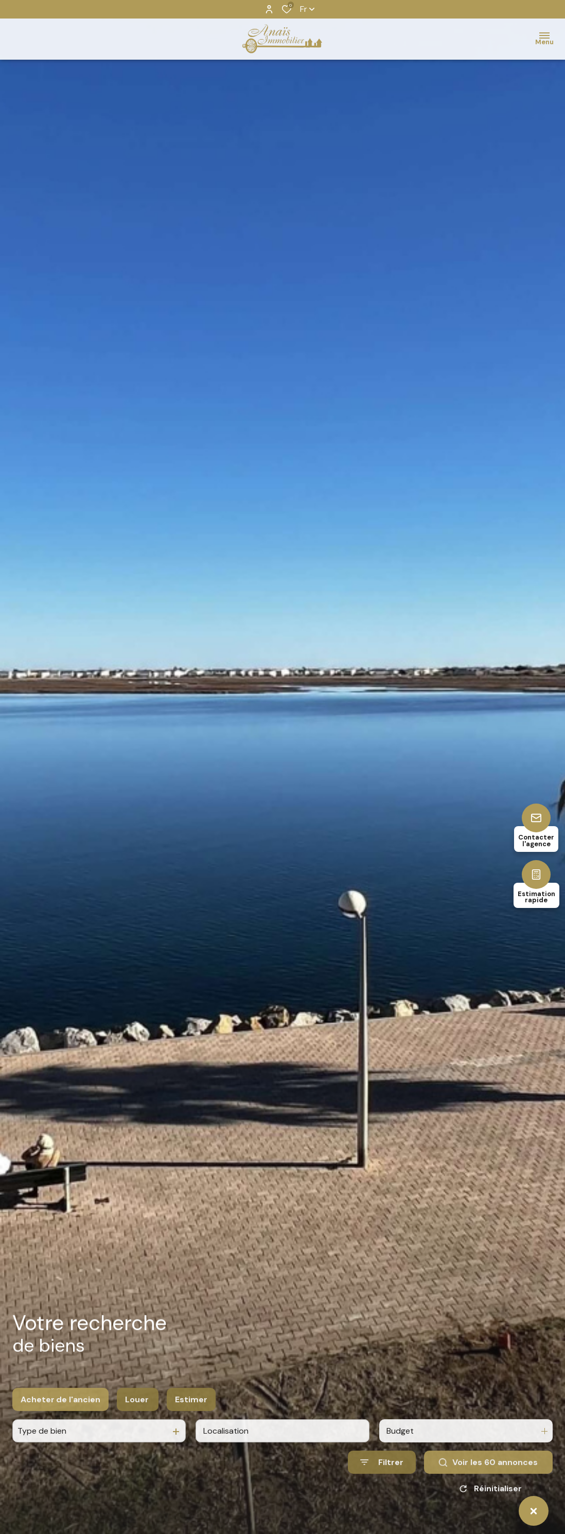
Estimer (191, 1423)
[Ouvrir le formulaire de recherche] (382, 1486)
